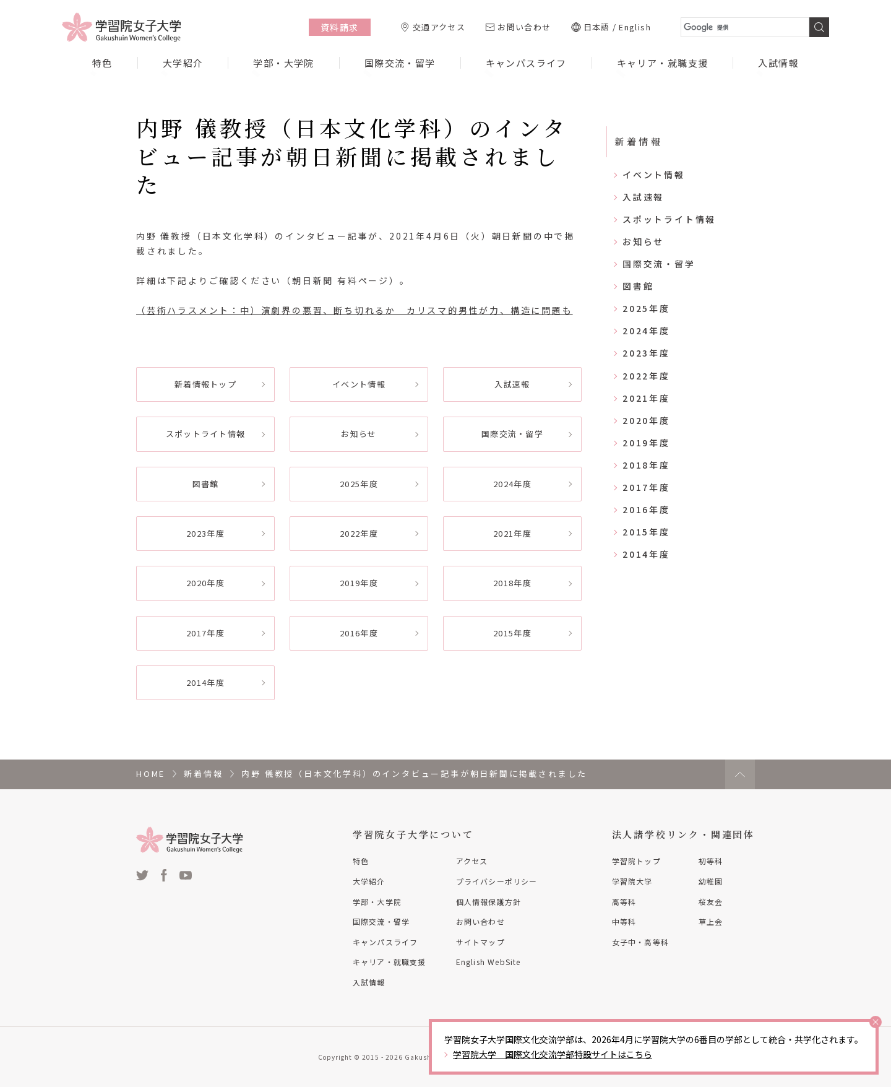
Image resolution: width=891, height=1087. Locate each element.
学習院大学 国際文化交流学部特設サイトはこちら (552, 1054)
